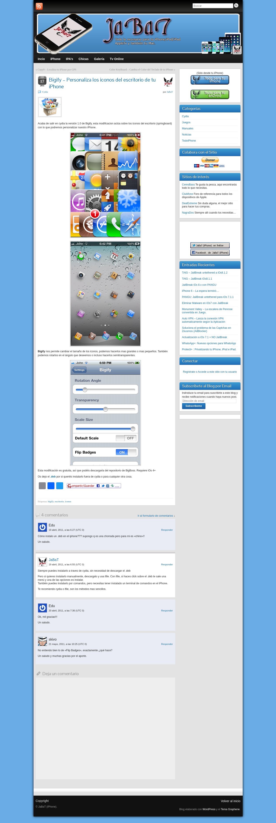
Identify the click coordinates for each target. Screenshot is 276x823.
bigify (51, 501)
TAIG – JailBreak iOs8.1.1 (197, 278)
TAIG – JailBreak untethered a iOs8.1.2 (205, 272)
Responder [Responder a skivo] (167, 644)
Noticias (186, 134)
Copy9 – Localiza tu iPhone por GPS (57, 69)
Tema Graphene (230, 809)
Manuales (187, 128)
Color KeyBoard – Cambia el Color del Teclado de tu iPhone (141, 69)
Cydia (45, 91)
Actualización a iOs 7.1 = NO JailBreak (204, 337)
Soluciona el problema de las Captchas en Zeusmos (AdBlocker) (206, 329)
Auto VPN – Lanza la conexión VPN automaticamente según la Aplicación (203, 320)
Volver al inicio (230, 801)
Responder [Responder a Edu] (167, 530)
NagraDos (188, 212)
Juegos (186, 122)
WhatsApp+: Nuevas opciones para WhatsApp (209, 343)
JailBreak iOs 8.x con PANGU (199, 284)
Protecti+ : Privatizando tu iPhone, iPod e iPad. (209, 349)
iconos (68, 501)
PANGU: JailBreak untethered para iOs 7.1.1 (208, 297)
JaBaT (170, 91)
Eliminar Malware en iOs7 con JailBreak (205, 303)
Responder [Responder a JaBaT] (167, 564)
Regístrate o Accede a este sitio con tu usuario (210, 371)
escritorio (59, 501)
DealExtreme (189, 203)
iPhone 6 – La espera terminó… (200, 290)
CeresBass (188, 184)
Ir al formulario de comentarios (155, 515)
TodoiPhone (189, 140)
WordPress (209, 809)
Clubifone (187, 193)
